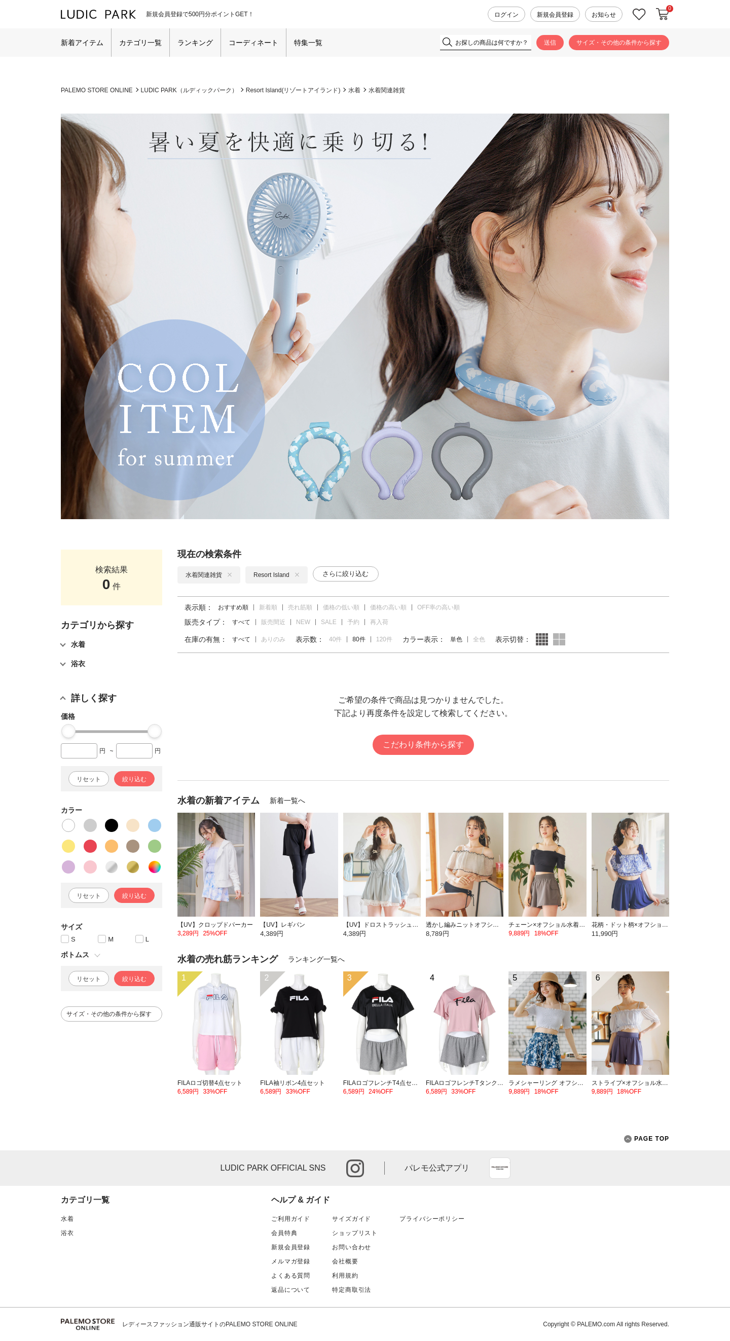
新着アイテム (82, 43)
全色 (479, 639)
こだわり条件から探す (423, 744)
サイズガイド (351, 1218)
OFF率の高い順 (438, 607)
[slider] (68, 731)
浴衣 (67, 1233)
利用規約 (345, 1275)
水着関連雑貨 (387, 90)
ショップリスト (355, 1233)
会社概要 (345, 1261)
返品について (290, 1289)
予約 (353, 622)
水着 (354, 90)
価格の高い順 (388, 607)
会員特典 (284, 1233)
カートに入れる (662, 14)
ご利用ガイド (290, 1218)
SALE (329, 622)
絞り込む (134, 779)
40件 (335, 639)
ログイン (506, 14)
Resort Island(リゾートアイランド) (293, 90)
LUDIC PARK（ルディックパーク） (189, 90)
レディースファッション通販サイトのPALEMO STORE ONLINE (210, 1324)
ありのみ (273, 639)
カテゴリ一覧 (140, 43)
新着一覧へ (287, 800)
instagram (355, 1168)
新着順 (268, 607)
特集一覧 (308, 43)
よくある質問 (290, 1275)
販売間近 (273, 622)
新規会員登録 (555, 14)
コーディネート (253, 43)
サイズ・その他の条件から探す (619, 42)
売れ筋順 (300, 607)
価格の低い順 (341, 607)
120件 (384, 639)
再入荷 (379, 622)
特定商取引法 (351, 1289)
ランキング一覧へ (316, 959)
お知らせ (604, 14)
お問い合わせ (351, 1247)
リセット (89, 779)
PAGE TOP (646, 1139)
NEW (303, 622)
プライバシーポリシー (431, 1218)
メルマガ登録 (290, 1261)
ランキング (195, 43)
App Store (500, 1168)
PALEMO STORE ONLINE (97, 90)
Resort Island (276, 574)
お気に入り (639, 14)
